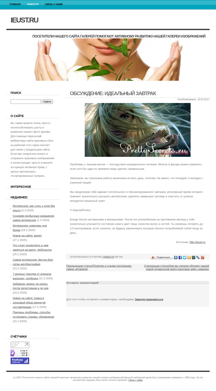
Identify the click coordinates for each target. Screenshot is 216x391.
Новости (33, 4)
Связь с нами (54, 4)
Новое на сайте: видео (27, 235)
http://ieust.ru (197, 242)
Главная (15, 4)
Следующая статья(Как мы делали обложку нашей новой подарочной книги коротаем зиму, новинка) (176, 267)
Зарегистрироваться (149, 299)
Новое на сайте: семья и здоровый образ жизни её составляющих (29, 302)
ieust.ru (24, 20)
